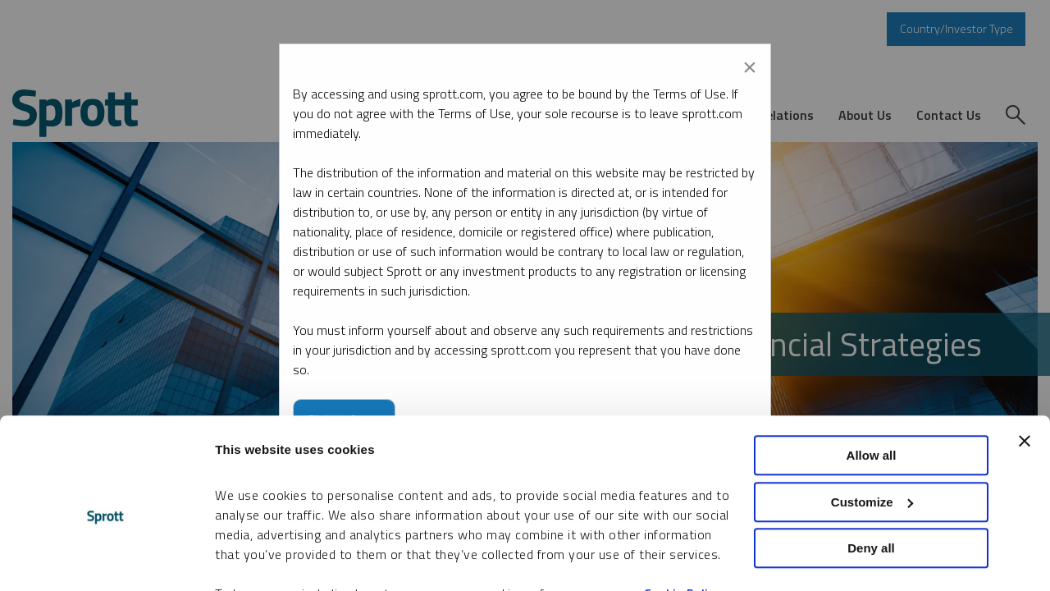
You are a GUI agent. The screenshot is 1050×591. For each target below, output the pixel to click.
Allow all (872, 375)
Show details (253, 559)
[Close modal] (749, 64)
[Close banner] (1024, 360)
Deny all (871, 467)
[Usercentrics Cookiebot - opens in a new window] (106, 559)
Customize (872, 421)
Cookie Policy (682, 513)
